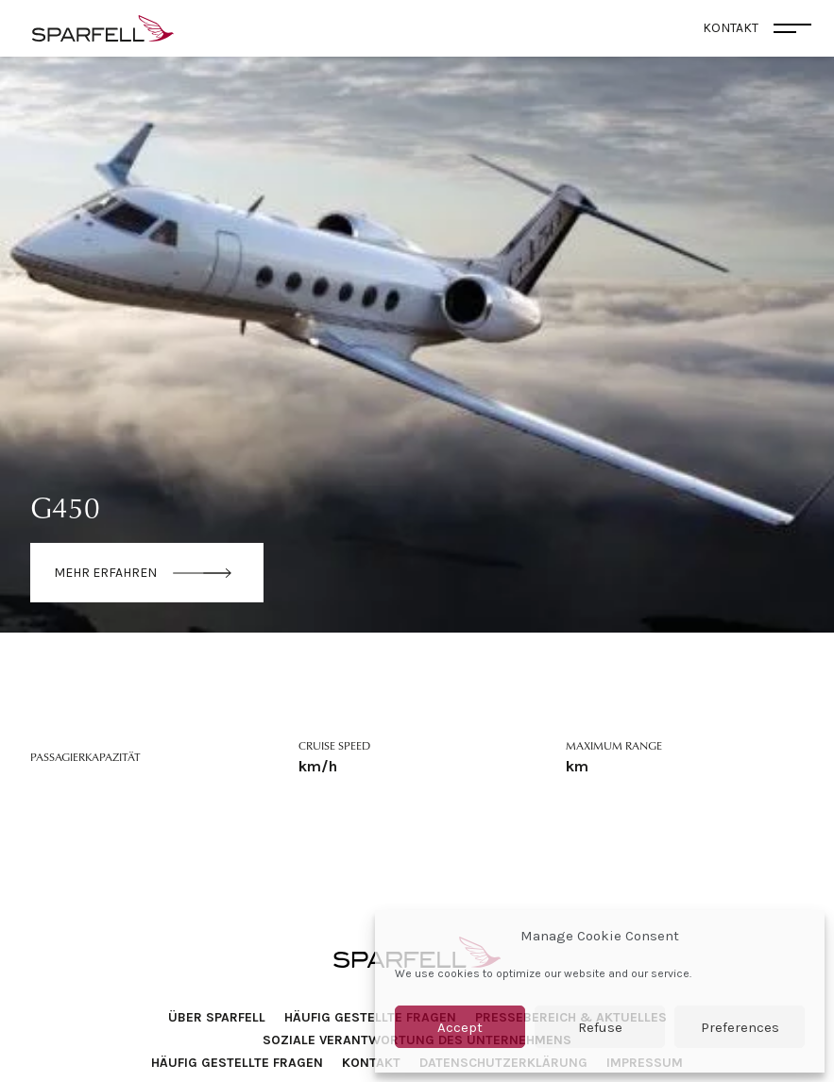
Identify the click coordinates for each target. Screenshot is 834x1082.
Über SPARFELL (216, 1017)
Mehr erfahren (105, 573)
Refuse (600, 1027)
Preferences (740, 1027)
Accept (460, 1027)
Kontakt (371, 1063)
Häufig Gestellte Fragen (370, 1017)
